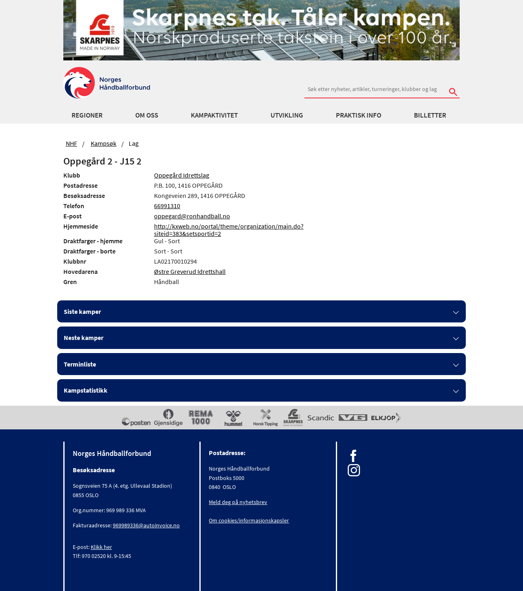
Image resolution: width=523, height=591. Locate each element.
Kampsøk (103, 143)
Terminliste (80, 364)
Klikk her (101, 547)
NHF (71, 143)
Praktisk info (358, 115)
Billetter (430, 115)
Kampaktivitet (214, 115)
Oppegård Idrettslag (181, 175)
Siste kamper (82, 311)
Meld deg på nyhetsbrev (238, 502)
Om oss (146, 115)
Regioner (87, 115)
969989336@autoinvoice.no (146, 525)
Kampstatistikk (85, 390)
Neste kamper (83, 337)
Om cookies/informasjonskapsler (249, 520)
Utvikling (286, 115)
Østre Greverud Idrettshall (190, 271)
